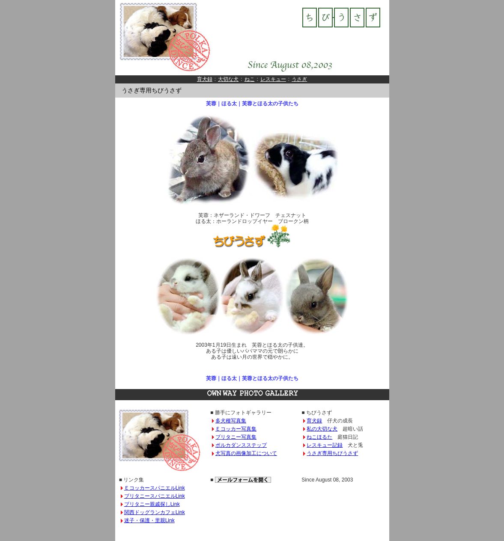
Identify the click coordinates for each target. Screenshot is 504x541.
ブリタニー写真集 (235, 437)
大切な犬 (228, 79)
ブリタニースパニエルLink (154, 496)
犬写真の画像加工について (246, 453)
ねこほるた (319, 437)
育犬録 (204, 79)
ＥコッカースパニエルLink (154, 488)
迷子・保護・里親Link (149, 520)
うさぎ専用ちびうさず (332, 453)
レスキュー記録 (325, 445)
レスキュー (273, 79)
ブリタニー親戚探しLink (152, 504)
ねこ (250, 79)
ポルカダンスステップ (241, 445)
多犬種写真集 (230, 421)
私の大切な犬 (322, 429)
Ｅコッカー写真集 (235, 429)
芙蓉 (211, 104)
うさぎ (299, 79)
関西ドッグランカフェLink (154, 512)
